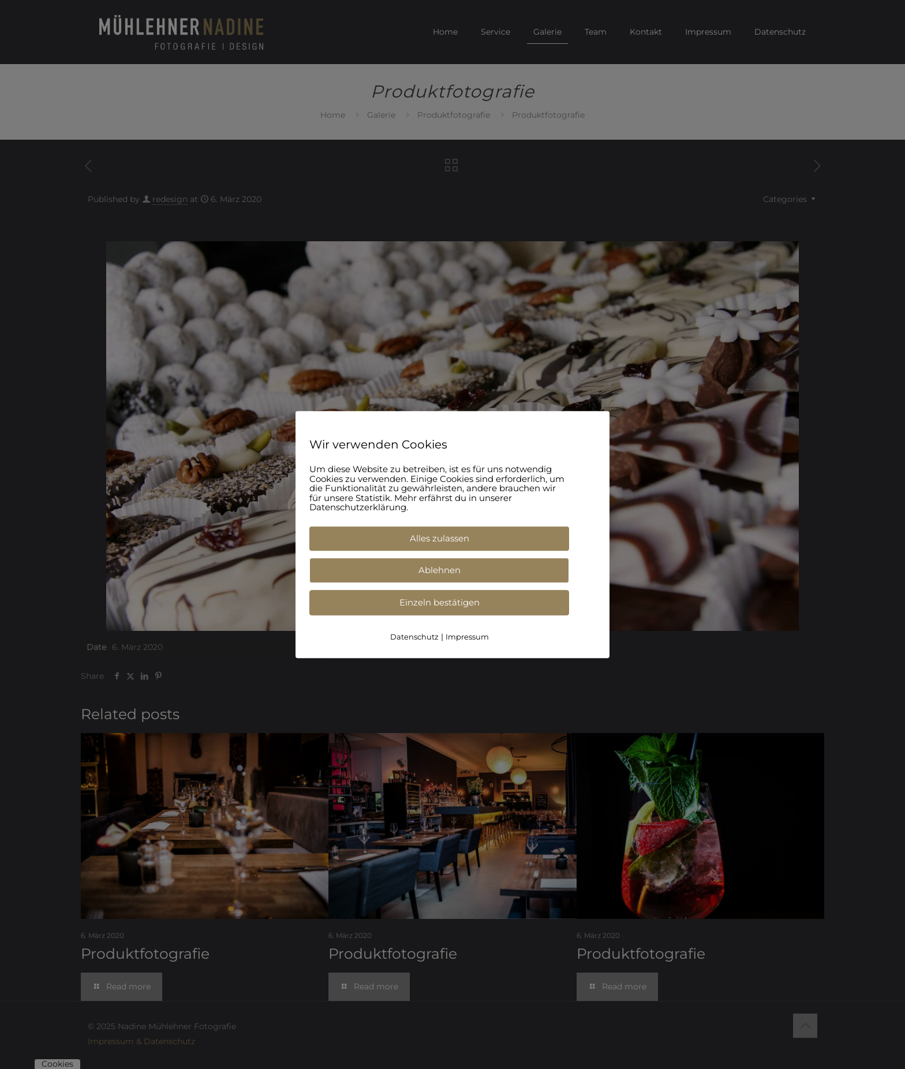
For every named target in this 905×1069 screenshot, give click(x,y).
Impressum (467, 636)
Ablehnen (439, 570)
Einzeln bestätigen (439, 602)
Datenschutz (414, 636)
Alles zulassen (439, 538)
